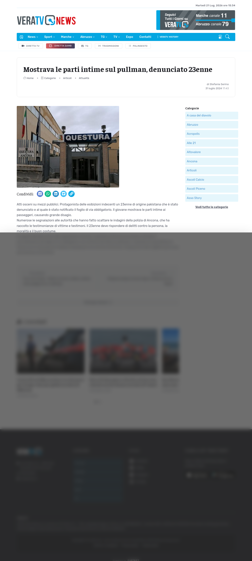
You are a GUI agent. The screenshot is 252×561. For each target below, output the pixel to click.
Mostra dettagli (215, 547)
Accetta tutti (212, 496)
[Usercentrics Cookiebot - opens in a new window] (33, 547)
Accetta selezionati (212, 509)
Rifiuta (212, 522)
